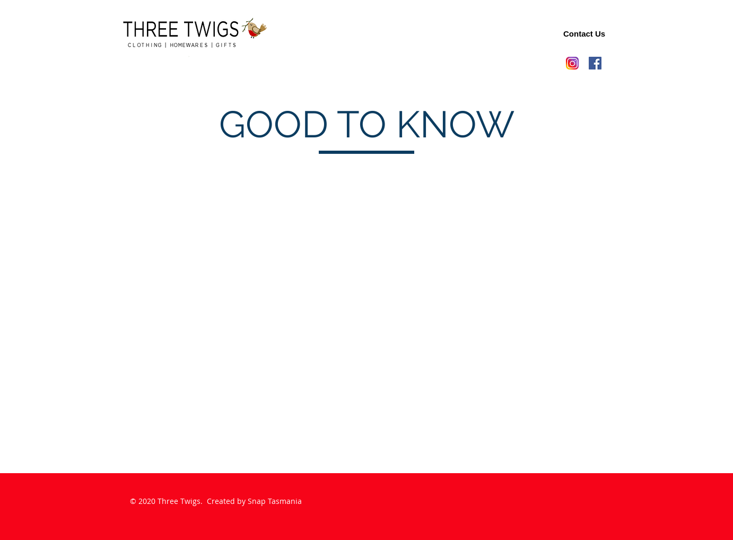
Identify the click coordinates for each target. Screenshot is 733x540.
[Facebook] (595, 63)
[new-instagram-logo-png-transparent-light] (572, 63)
